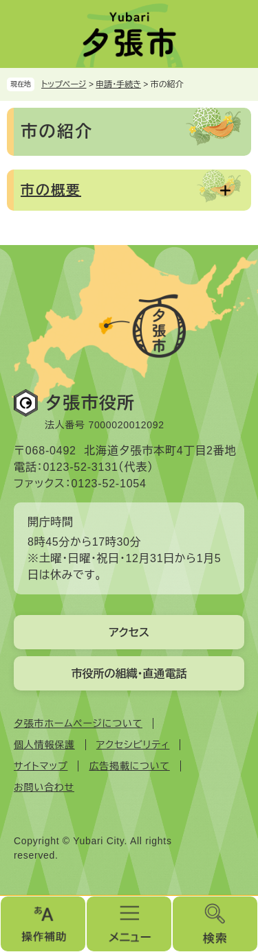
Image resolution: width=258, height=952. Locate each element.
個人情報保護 (44, 744)
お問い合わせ (44, 787)
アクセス (129, 632)
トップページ (64, 84)
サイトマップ (40, 766)
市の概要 (51, 190)
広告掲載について (129, 766)
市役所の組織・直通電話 (129, 674)
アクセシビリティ (133, 744)
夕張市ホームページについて (78, 723)
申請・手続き (118, 84)
